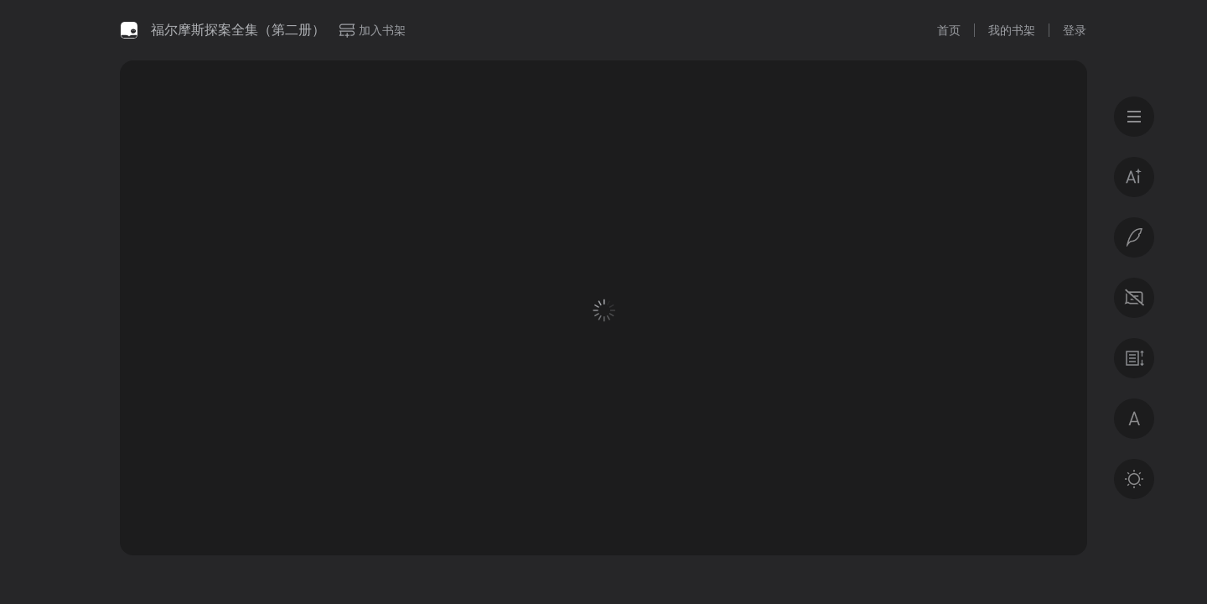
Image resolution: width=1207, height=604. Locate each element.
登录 (1074, 30)
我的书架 (1011, 30)
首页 (949, 30)
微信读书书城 (129, 30)
